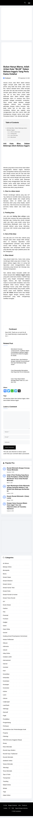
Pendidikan (6, 719)
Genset (5, 632)
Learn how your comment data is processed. (16, 453)
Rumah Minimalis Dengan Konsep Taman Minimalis (18, 469)
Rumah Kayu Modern (9, 750)
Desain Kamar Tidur (9, 587)
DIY (4, 601)
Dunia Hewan (7, 605)
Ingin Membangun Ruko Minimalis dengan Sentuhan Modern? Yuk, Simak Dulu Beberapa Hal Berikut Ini (18, 488)
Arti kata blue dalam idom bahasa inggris (14, 398)
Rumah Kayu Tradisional (10, 753)
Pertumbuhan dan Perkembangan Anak (14, 729)
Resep (5, 743)
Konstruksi (6, 688)
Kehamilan (6, 677)
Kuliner (5, 691)
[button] (25, 2)
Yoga (4, 791)
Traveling (5, 781)
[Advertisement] (16, 23)
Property (5, 733)
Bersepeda (6, 570)
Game (5, 625)
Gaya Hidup (6, 629)
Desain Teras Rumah (9, 598)
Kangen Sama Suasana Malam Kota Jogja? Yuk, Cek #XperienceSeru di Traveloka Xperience (17, 505)
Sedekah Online (7, 760)
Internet (5, 663)
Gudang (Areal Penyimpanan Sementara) (15, 636)
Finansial (5, 615)
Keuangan (6, 684)
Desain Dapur (7, 577)
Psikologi (5, 736)
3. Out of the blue (14, 135)
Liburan (5, 698)
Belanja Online (7, 567)
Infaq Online (6, 653)
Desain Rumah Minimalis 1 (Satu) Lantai (18, 497)
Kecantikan (6, 674)
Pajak (4, 715)
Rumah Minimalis (8, 757)
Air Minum (6, 563)
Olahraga (5, 708)
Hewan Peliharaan (8, 639)
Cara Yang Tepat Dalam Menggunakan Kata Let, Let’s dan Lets (19, 380)
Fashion (5, 608)
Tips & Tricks (6, 774)
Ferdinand (8, 78)
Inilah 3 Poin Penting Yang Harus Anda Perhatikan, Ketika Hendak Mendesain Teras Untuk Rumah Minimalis (18, 477)
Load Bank (6, 705)
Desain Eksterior (8, 580)
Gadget (5, 622)
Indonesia (6, 646)
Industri (5, 650)
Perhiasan (6, 726)
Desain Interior (7, 584)
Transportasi (6, 778)
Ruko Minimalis (7, 746)
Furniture (5, 618)
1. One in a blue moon (15, 132)
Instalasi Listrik (7, 657)
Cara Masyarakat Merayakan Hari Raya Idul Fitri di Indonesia (20, 371)
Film (4, 612)
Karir (4, 670)
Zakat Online (6, 795)
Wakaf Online (7, 785)
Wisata (5, 788)
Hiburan (5, 643)
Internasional (6, 660)
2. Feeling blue (13, 133)
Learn (4, 695)
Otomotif (5, 712)
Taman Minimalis (8, 764)
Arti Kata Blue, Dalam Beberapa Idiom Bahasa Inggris (17, 129)
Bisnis (4, 574)
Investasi (5, 667)
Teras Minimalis (7, 771)
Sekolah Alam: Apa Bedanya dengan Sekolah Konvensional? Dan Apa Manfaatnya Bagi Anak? (20, 362)
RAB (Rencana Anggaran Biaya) (12, 740)
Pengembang (7, 722)
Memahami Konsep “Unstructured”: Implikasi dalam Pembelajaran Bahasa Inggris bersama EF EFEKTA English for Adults (20, 352)
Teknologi (5, 767)
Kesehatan (6, 681)
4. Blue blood (13, 137)
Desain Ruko (6, 591)
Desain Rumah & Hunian (10, 594)
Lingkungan (6, 701)
